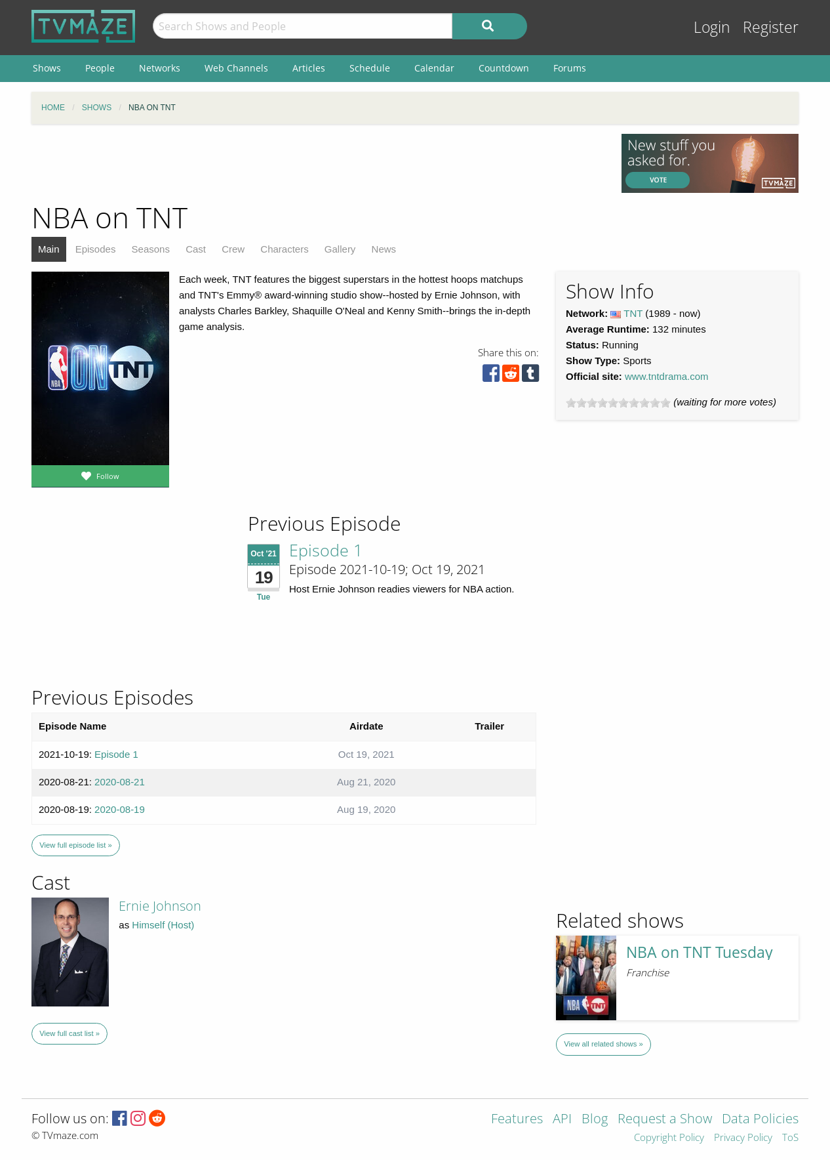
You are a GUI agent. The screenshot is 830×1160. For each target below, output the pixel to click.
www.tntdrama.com (667, 376)
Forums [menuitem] (569, 68)
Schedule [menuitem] (369, 68)
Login (712, 27)
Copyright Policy (669, 1138)
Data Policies (760, 1119)
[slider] (618, 403)
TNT (632, 313)
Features (517, 1119)
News (384, 249)
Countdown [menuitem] (504, 68)
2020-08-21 (119, 781)
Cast (196, 249)
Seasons (151, 249)
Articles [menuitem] (308, 68)
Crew (233, 249)
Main (49, 249)
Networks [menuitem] (159, 68)
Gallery (340, 249)
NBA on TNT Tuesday (699, 952)
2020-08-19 (119, 809)
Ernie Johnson (160, 906)
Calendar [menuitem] (434, 68)
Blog (595, 1119)
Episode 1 (326, 550)
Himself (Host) (163, 924)
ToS (790, 1138)
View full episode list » (75, 845)
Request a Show (665, 1119)
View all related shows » (603, 1044)
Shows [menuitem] (47, 68)
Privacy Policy (743, 1138)
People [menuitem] (100, 68)
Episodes (95, 249)
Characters (284, 249)
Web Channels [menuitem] (236, 68)
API (562, 1119)
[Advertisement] (316, 163)
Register (771, 27)
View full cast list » (69, 1033)
